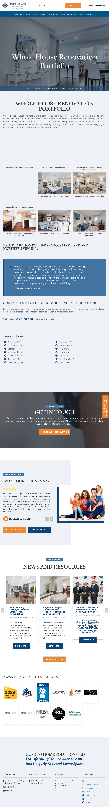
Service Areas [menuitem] (56, 6)
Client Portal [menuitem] (43, 6)
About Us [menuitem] (90, 14)
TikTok (88, 781)
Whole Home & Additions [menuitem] (22, 14)
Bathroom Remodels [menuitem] (53, 14)
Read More (21, 624)
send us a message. (45, 297)
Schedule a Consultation (54, 410)
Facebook (89, 759)
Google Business (92, 763)
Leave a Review (39, 508)
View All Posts (54, 638)
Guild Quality (90, 773)
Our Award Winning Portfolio (44, 88)
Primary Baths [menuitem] (62, 764)
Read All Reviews (14, 508)
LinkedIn (89, 777)
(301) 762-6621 (26, 297)
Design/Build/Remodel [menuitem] (65, 759)
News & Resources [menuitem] (78, 14)
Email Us (8, 769)
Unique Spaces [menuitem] (62, 766)
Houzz (88, 770)
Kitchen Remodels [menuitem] (38, 14)
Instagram (89, 766)
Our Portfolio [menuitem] (66, 14)
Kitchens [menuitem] (60, 761)
